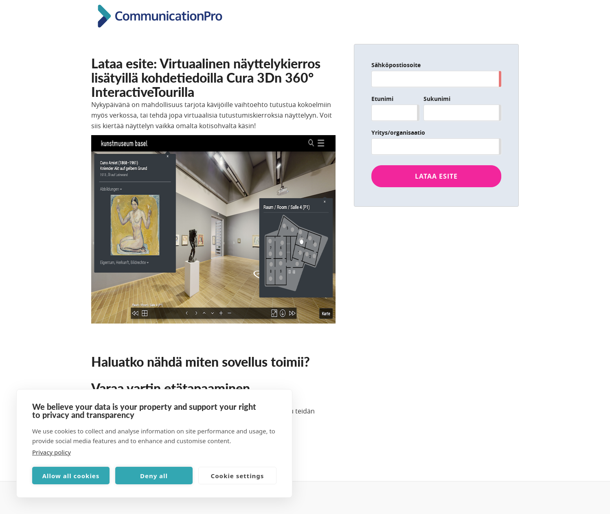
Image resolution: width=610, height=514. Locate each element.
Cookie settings (237, 476)
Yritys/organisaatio (398, 132)
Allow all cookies (71, 476)
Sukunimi (436, 99)
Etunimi (382, 99)
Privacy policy (51, 452)
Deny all (154, 476)
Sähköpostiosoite (396, 65)
